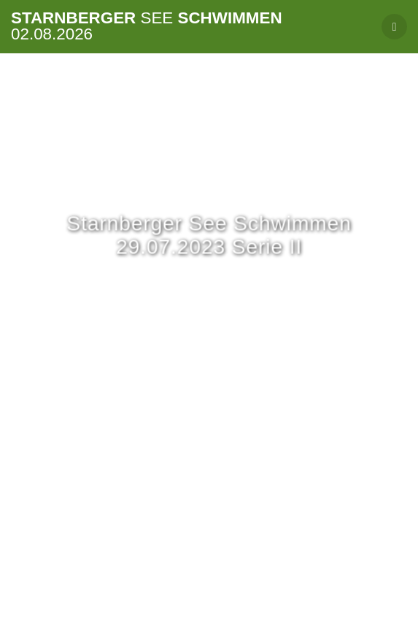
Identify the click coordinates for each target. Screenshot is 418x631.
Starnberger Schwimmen (146, 26)
